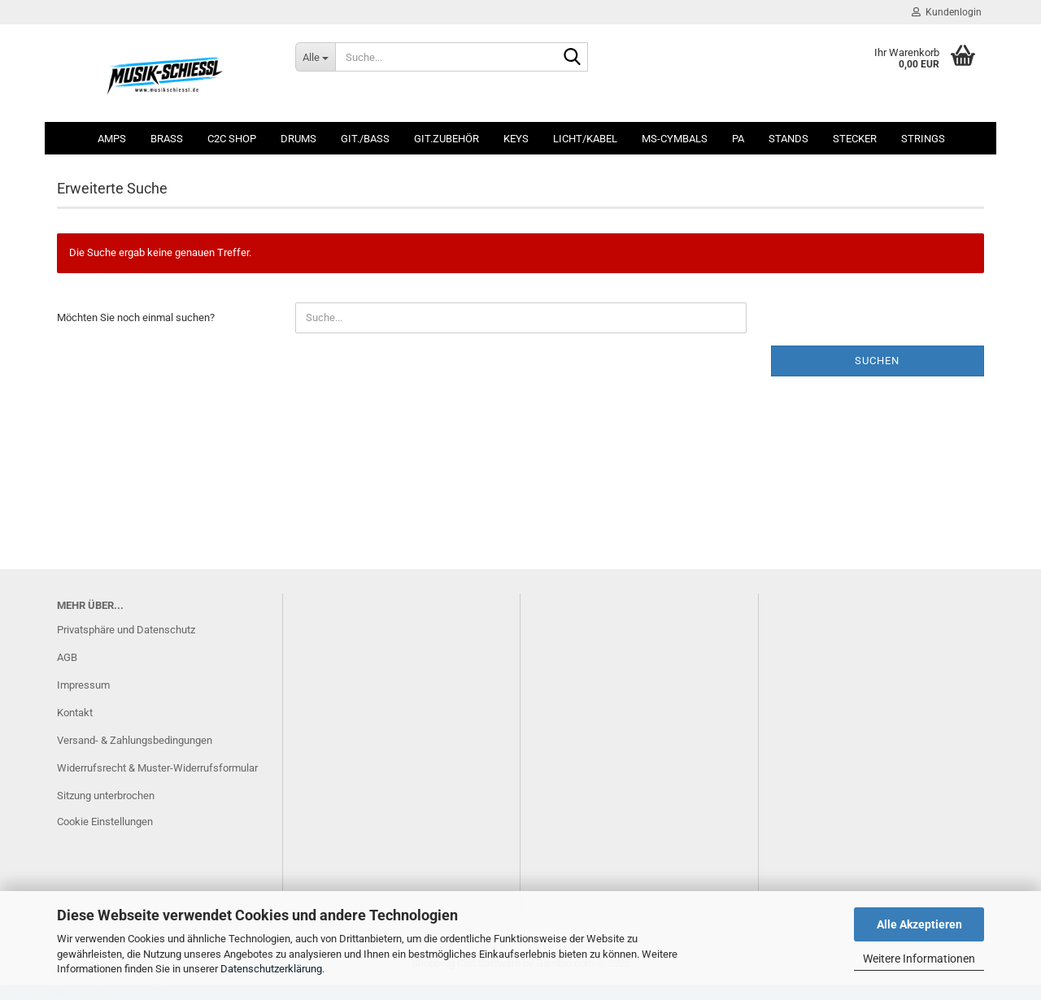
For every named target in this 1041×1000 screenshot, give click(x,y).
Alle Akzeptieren (919, 924)
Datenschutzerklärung (271, 969)
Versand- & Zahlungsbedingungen (134, 740)
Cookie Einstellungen (105, 821)
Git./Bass (365, 139)
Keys (516, 139)
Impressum (83, 685)
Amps (112, 139)
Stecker (855, 139)
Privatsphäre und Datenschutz (126, 630)
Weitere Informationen (919, 958)
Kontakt (75, 713)
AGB (67, 657)
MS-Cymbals (675, 139)
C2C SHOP (231, 139)
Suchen (877, 360)
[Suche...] (315, 57)
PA (738, 139)
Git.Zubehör (446, 139)
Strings (923, 139)
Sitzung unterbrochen (106, 795)
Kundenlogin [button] (947, 12)
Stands (788, 139)
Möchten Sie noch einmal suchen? (136, 317)
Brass (166, 139)
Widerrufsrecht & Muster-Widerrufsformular (157, 768)
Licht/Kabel (585, 139)
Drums (298, 139)
